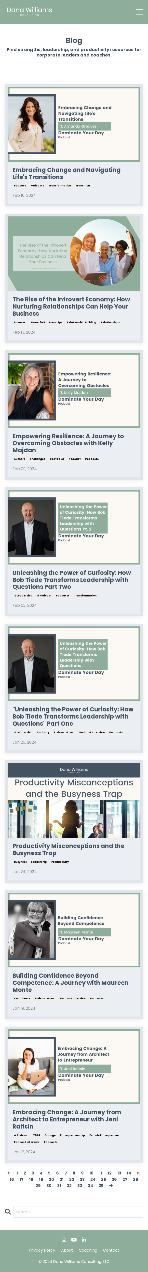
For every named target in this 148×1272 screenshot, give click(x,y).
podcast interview (92, 732)
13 (119, 1173)
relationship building (81, 322)
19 (41, 1179)
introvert (20, 322)
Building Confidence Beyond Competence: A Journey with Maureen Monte (71, 982)
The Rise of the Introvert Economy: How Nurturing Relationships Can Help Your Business (71, 306)
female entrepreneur (104, 1135)
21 (62, 1179)
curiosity (43, 732)
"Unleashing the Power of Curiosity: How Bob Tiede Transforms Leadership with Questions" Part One (73, 716)
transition (82, 185)
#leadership (23, 595)
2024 (36, 1135)
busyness (20, 862)
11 (100, 1173)
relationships (110, 322)
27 (124, 1179)
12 (110, 1173)
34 (90, 1185)
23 (82, 1179)
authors (19, 459)
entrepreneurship (72, 1135)
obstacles (57, 459)
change (50, 1135)
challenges (37, 459)
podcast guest (64, 732)
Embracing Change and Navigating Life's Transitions (67, 174)
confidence (22, 998)
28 (135, 1179)
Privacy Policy (42, 1250)
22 (71, 1179)
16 (12, 1179)
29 (38, 1185)
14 (129, 1173)
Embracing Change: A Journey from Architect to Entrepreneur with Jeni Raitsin (67, 1119)
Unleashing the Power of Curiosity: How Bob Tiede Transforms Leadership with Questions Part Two (72, 580)
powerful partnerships (46, 322)
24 (92, 1179)
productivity (60, 862)
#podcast (44, 595)
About (67, 1250)
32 (69, 1185)
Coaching (88, 1250)
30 (49, 1185)
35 (101, 1185)
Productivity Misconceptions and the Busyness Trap (68, 850)
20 (51, 1179)
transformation (59, 185)
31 (59, 1185)
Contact (111, 1250)
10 (91, 1173)
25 (103, 1179)
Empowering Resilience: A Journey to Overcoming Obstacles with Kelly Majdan (68, 443)
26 (114, 1179)
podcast (20, 185)
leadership (39, 862)
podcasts (37, 185)
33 (79, 1185)
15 (139, 1173)
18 (31, 1179)
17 (22, 1179)
